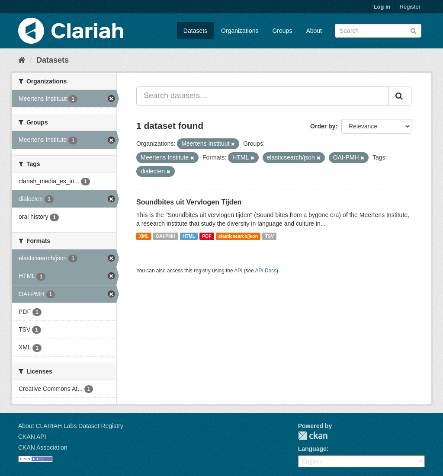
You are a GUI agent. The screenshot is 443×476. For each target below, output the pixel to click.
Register (410, 6)
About (314, 30)
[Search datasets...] (262, 96)
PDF (207, 236)
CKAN (312, 435)
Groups (282, 30)
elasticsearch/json (238, 236)
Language (312, 448)
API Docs (266, 271)
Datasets (195, 30)
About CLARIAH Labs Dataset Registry (70, 425)
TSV (269, 236)
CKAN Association (42, 447)
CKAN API (32, 436)
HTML (189, 236)
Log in (382, 6)
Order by (322, 126)
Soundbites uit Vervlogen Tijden (188, 202)
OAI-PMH (166, 236)
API (238, 271)
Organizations (239, 30)
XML (143, 236)
